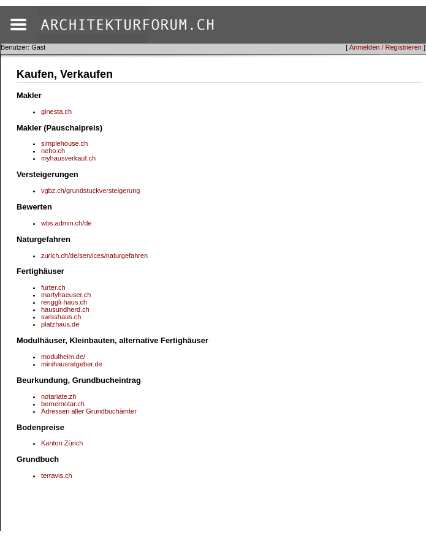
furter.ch (53, 287)
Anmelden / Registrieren (385, 47)
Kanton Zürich (62, 443)
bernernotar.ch (63, 403)
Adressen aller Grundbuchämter (89, 411)
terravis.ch (56, 475)
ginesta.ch (56, 111)
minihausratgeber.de (71, 364)
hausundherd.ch (65, 309)
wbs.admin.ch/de (66, 223)
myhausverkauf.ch (68, 158)
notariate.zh (58, 396)
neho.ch (53, 150)
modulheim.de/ (63, 356)
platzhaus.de (60, 324)
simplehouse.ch (64, 143)
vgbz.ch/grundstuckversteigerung (90, 190)
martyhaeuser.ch (66, 294)
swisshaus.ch (61, 316)
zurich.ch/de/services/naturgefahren (94, 255)
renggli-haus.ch (64, 302)
